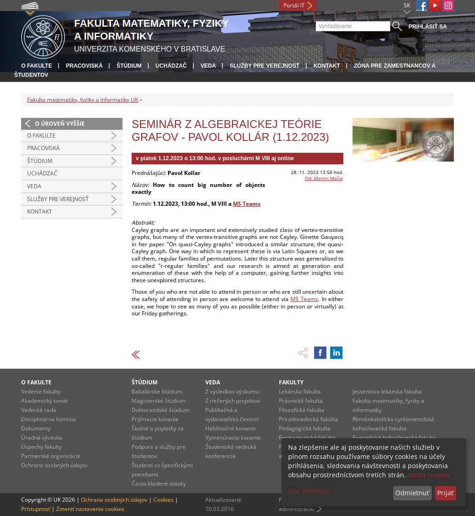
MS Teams (247, 204)
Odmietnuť (412, 492)
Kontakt (326, 66)
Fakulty (291, 382)
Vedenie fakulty (40, 391)
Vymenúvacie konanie (233, 437)
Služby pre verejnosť (265, 66)
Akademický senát (44, 401)
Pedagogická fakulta (304, 428)
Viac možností (309, 491)
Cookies (163, 500)
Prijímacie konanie (155, 419)
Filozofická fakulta (301, 410)
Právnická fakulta (301, 401)
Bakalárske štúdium (157, 391)
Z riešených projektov (232, 401)
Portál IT (294, 5)
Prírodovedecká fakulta (308, 419)
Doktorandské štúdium (161, 410)
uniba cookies (429, 474)
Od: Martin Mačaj (324, 178)
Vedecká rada (38, 410)
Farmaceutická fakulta (307, 437)
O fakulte (36, 66)
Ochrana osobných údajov (54, 465)
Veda (208, 66)
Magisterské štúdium (158, 401)
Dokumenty (36, 428)
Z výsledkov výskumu (232, 391)
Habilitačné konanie (230, 428)
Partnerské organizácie (51, 456)
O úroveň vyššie (60, 124)
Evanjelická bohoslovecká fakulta (394, 437)
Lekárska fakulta (300, 391)
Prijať (445, 492)
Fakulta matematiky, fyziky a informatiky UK (82, 100)
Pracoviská (84, 66)
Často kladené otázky (159, 483)
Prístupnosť (35, 509)
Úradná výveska (41, 437)
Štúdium (129, 66)
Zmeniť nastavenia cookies (90, 509)
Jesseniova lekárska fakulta (387, 391)
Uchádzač (171, 66)
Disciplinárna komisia (48, 419)
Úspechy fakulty (41, 447)
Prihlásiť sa (428, 26)
